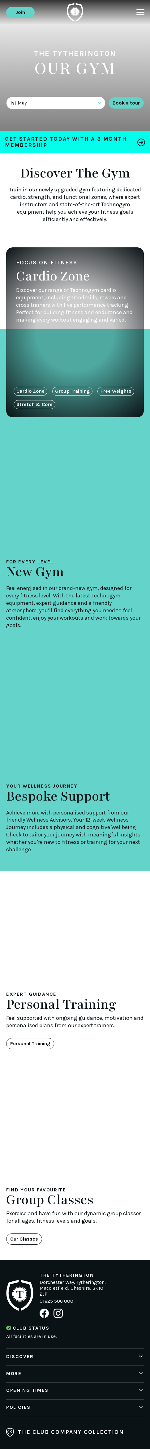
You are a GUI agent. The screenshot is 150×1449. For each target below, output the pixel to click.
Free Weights (115, 391)
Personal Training (30, 1043)
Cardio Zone (30, 391)
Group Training (72, 391)
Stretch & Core (34, 404)
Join (20, 12)
